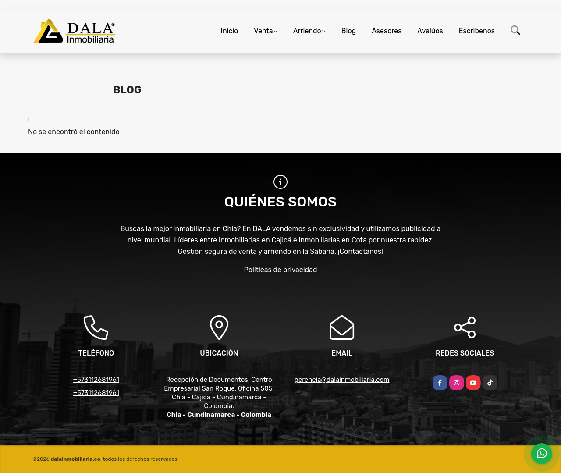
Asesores (386, 31)
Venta (263, 31)
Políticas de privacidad (280, 270)
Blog (348, 31)
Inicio (229, 31)
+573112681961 (96, 380)
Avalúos (430, 31)
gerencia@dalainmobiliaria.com (342, 380)
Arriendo (307, 31)
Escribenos (477, 31)
